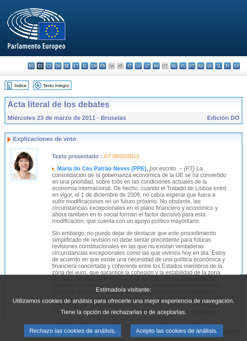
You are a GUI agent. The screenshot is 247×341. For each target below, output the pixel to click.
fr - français (102, 65)
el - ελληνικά (84, 65)
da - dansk (58, 65)
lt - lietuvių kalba (147, 65)
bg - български (31, 65)
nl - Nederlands (174, 65)
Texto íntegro (56, 85)
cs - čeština (49, 65)
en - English (93, 65)
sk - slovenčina (209, 65)
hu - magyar (156, 65)
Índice (21, 85)
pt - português (191, 65)
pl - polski (182, 65)
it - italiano (129, 65)
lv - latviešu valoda (138, 65)
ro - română (200, 65)
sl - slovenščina (218, 65)
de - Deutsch (66, 65)
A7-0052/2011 (121, 156)
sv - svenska (236, 65)
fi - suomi (227, 65)
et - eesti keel (75, 65)
